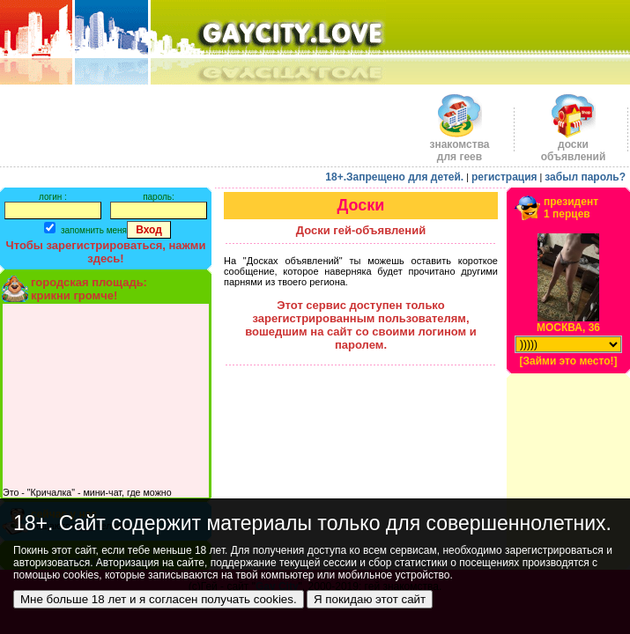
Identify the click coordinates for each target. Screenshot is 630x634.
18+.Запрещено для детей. (394, 177)
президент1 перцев (571, 207)
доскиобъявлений (573, 146)
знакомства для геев (459, 146)
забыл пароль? (585, 177)
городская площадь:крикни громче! (89, 289)
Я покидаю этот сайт (370, 599)
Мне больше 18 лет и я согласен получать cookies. (158, 599)
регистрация (504, 177)
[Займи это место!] (568, 361)
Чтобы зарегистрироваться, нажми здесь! (106, 252)
